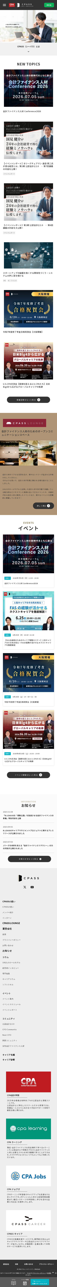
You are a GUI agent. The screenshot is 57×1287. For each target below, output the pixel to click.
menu (4, 5)
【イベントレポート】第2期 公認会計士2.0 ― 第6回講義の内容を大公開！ (28, 226)
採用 (16, 1264)
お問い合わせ (28, 1264)
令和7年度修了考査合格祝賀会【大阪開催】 (23, 331)
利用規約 (49, 1273)
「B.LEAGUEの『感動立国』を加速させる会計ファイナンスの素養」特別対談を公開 (28, 816)
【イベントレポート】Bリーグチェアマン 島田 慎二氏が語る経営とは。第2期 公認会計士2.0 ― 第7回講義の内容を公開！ (28, 166)
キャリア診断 (8, 1059)
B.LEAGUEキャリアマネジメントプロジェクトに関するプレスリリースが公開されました (28, 831)
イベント (6, 993)
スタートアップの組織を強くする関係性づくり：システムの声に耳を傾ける (28, 274)
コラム (5, 957)
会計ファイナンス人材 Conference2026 (22, 111)
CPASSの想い (8, 901)
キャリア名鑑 (8, 1055)
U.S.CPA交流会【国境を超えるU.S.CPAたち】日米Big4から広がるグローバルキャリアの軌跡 (26, 385)
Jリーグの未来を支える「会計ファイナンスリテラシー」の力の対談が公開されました (28, 846)
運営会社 (6, 1264)
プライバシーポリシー (46, 1264)
